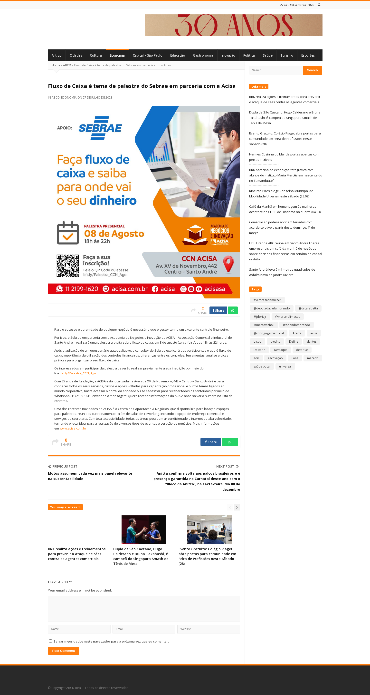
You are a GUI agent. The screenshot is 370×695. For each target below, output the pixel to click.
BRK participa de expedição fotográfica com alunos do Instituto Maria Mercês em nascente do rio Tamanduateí (285, 175)
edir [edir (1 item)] (256, 358)
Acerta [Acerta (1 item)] (297, 333)
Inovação (228, 55)
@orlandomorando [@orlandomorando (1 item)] (296, 325)
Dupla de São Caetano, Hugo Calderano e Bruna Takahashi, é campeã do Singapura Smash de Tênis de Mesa (140, 556)
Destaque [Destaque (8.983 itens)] (280, 350)
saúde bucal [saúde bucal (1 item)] (262, 366)
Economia (117, 55)
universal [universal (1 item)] (285, 366)
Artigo (57, 55)
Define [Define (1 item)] (293, 341)
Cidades (76, 55)
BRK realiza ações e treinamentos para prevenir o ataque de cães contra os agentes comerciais (76, 554)
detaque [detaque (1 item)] (302, 350)
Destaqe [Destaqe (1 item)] (259, 350)
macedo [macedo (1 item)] (313, 358)
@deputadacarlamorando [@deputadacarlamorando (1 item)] (272, 308)
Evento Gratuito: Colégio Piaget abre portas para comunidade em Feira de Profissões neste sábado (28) (207, 556)
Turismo (286, 55)
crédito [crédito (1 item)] (275, 341)
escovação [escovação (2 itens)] (275, 358)
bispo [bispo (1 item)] (258, 341)
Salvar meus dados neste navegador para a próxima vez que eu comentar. (111, 641)
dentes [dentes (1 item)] (311, 341)
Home (56, 65)
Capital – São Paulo (147, 55)
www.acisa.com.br (73, 428)
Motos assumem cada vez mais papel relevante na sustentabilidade (90, 476)
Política (249, 55)
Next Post (227, 466)
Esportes (308, 55)
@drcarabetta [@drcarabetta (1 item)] (308, 308)
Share (218, 310)
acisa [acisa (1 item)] (313, 333)
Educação (177, 55)
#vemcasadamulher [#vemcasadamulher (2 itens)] (267, 300)
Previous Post (62, 466)
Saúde (268, 55)
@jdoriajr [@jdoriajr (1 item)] (260, 317)
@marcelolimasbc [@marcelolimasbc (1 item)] (287, 317)
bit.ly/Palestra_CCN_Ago (78, 373)
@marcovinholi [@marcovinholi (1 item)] (264, 325)
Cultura (96, 55)
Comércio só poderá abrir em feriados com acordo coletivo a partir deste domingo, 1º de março (282, 227)
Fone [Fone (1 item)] (295, 358)
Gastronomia (203, 55)
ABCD (67, 65)
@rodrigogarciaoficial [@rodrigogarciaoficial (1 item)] (269, 333)
